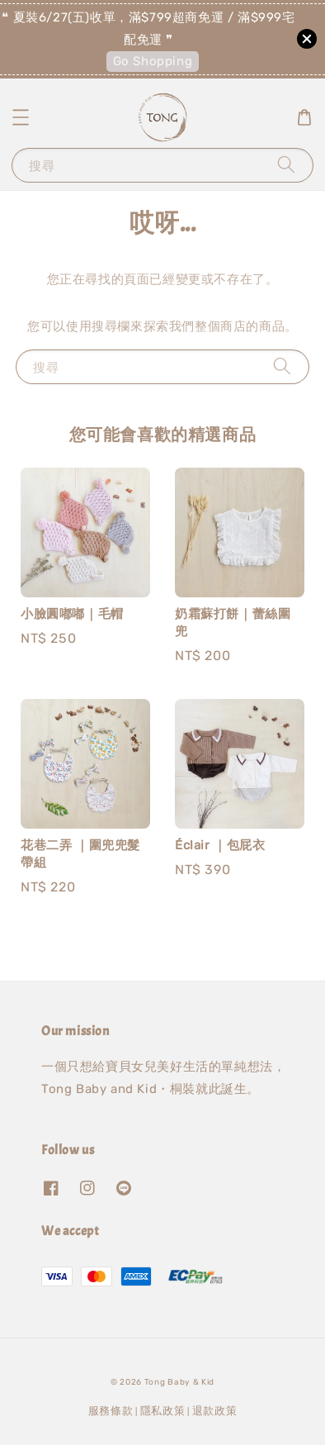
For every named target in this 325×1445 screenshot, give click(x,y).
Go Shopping (153, 61)
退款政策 (215, 1411)
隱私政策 (163, 1411)
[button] (20, 117)
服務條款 (111, 1411)
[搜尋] (286, 165)
